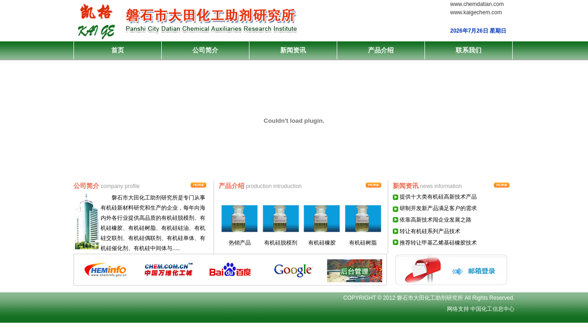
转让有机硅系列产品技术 (430, 231)
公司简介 (205, 50)
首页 (117, 50)
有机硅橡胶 (322, 243)
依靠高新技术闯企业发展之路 (435, 220)
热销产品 (240, 243)
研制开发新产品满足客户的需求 (438, 208)
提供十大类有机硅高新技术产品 (438, 197)
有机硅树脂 (363, 243)
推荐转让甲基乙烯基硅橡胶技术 (438, 243)
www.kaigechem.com (476, 12)
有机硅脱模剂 (280, 243)
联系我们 (468, 50)
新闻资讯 (293, 50)
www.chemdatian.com (477, 4)
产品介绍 (381, 50)
